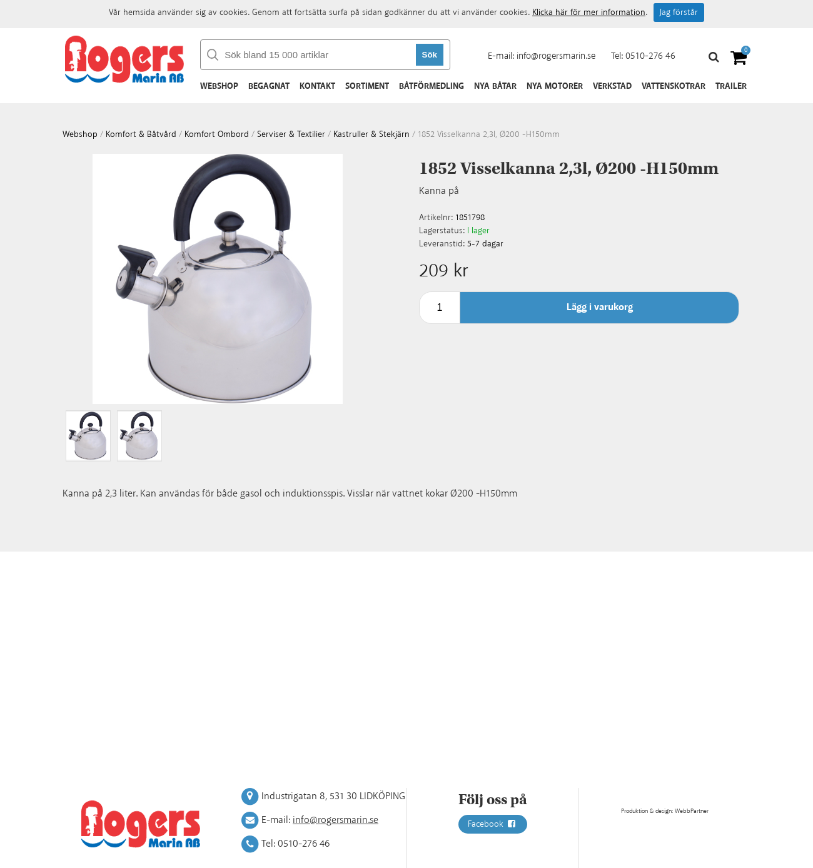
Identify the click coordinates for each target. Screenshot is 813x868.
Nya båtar (495, 86)
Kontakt (317, 86)
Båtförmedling (431, 86)
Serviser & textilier (291, 134)
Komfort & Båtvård (141, 134)
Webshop (219, 86)
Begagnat (269, 86)
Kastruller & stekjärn (371, 134)
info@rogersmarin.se (556, 56)
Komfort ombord (216, 134)
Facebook (493, 824)
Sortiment (367, 86)
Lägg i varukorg (600, 307)
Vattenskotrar (673, 86)
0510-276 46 (650, 56)
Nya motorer (555, 86)
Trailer (731, 86)
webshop (80, 134)
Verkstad (612, 86)
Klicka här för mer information (588, 12)
